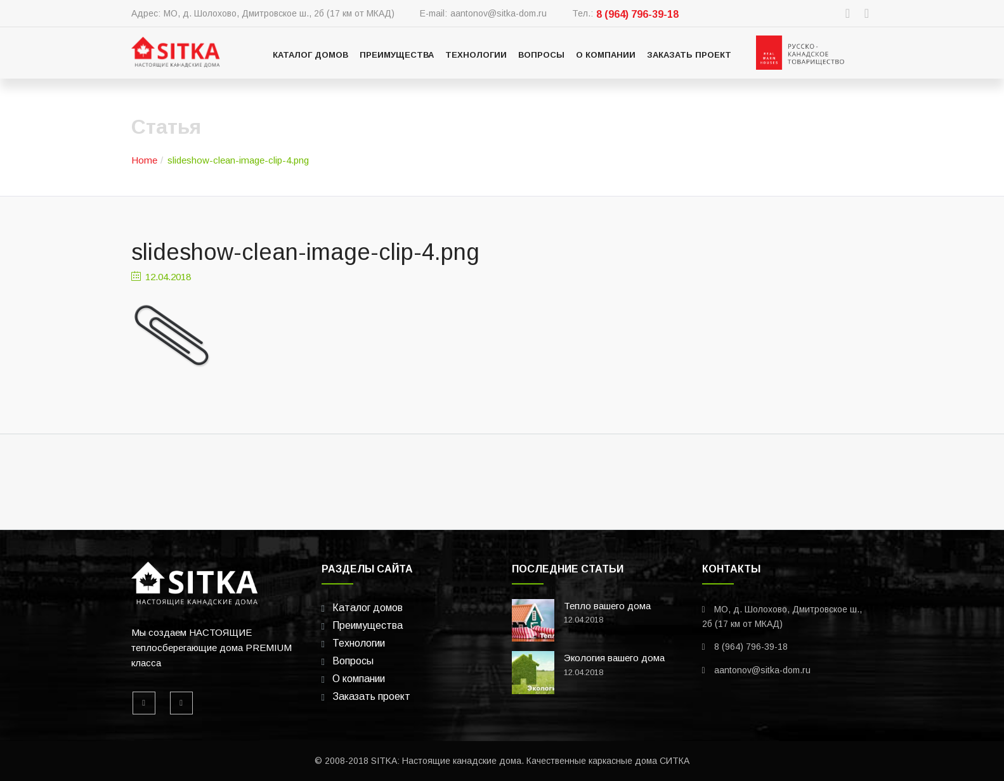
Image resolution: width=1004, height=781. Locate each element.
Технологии (476, 55)
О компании (606, 55)
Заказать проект (689, 55)
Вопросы (541, 55)
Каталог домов (310, 55)
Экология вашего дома (614, 657)
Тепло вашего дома (607, 605)
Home (144, 160)
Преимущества (397, 55)
